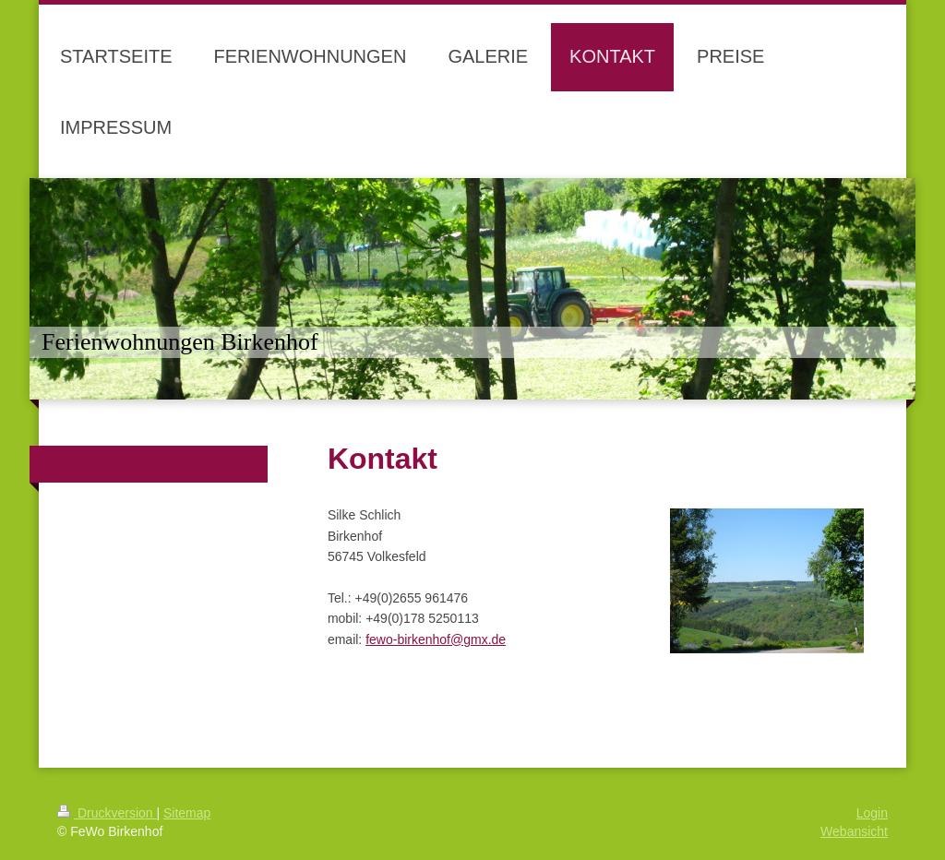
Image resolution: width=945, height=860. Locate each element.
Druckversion (106, 813)
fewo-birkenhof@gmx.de (435, 639)
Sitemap (186, 813)
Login (872, 813)
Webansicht (854, 831)
